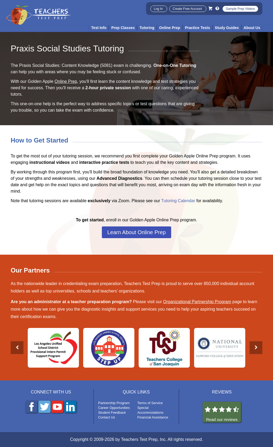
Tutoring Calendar (178, 200)
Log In (159, 9)
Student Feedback (112, 413)
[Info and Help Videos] (217, 8)
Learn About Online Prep (136, 232)
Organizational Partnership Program (197, 301)
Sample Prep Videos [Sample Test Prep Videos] (240, 9)
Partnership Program (114, 403)
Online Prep (66, 81)
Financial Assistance (152, 417)
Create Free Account (188, 9)
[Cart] (210, 8)
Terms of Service (150, 403)
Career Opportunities (114, 408)
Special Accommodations (150, 410)
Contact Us (106, 417)
